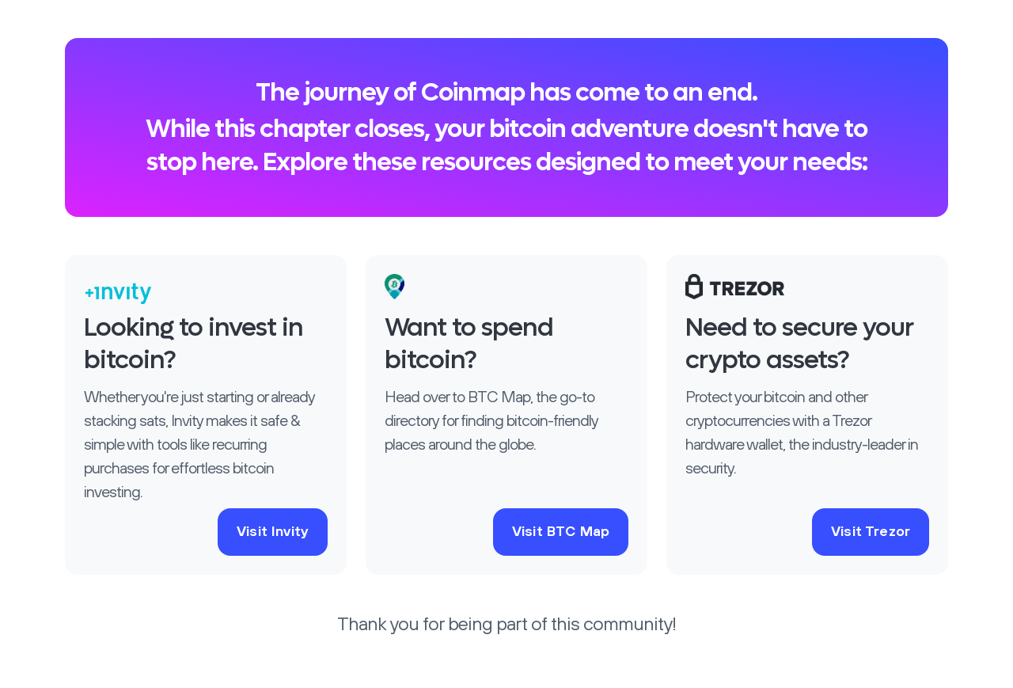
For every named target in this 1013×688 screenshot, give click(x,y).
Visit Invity (273, 532)
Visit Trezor (870, 532)
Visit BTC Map (560, 532)
